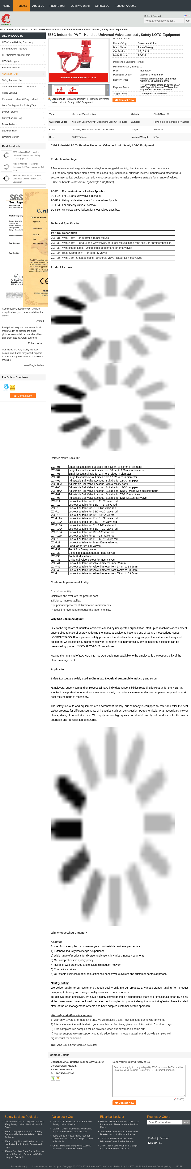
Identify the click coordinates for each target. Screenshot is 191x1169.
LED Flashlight (9, 130)
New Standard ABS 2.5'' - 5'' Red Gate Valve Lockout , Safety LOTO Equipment (27, 178)
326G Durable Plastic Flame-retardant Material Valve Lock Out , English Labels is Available (73, 1138)
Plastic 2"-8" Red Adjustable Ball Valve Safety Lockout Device (72, 1123)
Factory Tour (57, 5)
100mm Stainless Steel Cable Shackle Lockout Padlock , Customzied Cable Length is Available (24, 1154)
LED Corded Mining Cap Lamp (17, 42)
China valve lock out (42, 1166)
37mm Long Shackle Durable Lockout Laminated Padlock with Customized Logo (24, 1144)
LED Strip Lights (10, 61)
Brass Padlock (9, 124)
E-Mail (152, 1138)
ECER (179, 1166)
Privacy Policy (18, 1166)
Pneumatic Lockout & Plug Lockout (20, 99)
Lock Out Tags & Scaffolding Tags (19, 105)
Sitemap (164, 1138)
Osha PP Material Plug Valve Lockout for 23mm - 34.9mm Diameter (72, 1147)
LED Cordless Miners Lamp (16, 55)
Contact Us (102, 5)
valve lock (92, 1045)
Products (21, 5)
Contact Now (126, 100)
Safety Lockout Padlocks (14, 48)
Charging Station (10, 137)
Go (188, 20)
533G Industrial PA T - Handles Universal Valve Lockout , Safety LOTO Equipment (26, 155)
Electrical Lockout (11, 67)
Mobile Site (155, 1143)
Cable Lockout (9, 93)
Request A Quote (125, 5)
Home (6, 5)
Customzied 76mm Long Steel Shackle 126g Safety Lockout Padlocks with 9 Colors (24, 1124)
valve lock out (64, 1045)
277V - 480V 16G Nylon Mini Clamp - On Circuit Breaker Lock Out (119, 1147)
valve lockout (79, 1045)
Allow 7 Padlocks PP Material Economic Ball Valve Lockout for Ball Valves (28, 167)
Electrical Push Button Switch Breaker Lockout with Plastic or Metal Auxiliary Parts (119, 1124)
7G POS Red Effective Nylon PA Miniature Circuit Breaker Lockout (117, 1140)
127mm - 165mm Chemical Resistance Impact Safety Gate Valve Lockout (72, 1130)
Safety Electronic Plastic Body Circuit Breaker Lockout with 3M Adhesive (119, 1133)
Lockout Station (10, 111)
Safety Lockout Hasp (12, 80)
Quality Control (80, 5)
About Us (38, 5)
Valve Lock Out (28, 29)
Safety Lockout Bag (12, 118)
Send (186, 1122)
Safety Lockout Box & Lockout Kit (19, 86)
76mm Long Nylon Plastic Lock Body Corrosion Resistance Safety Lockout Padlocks (23, 1134)
